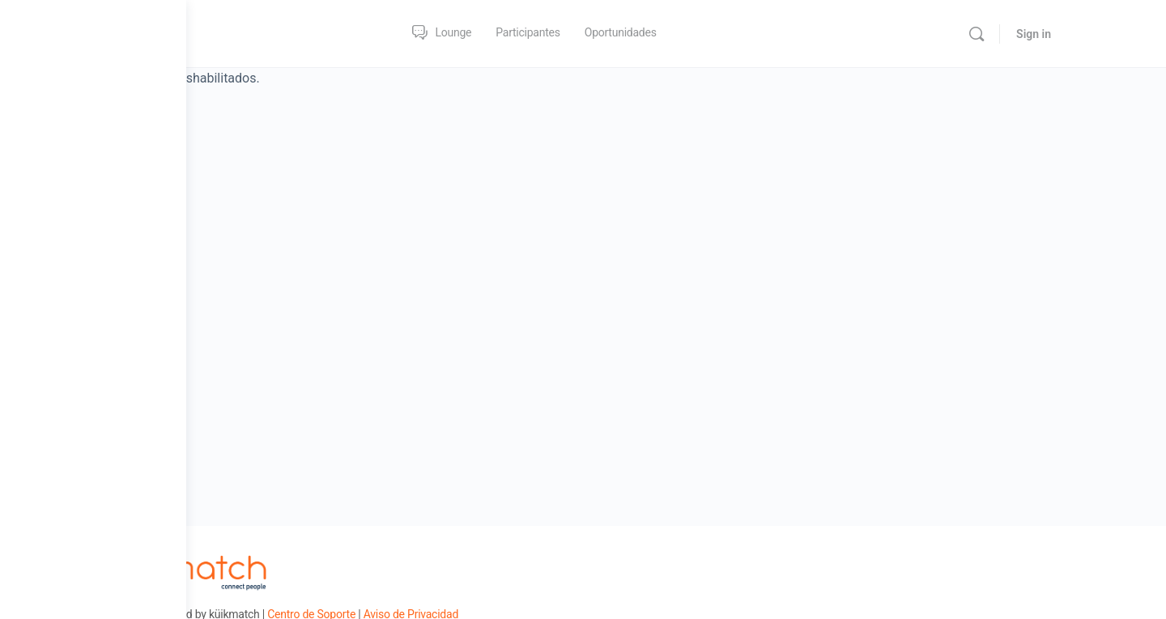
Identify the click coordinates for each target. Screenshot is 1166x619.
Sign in (1106, 34)
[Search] (1049, 34)
